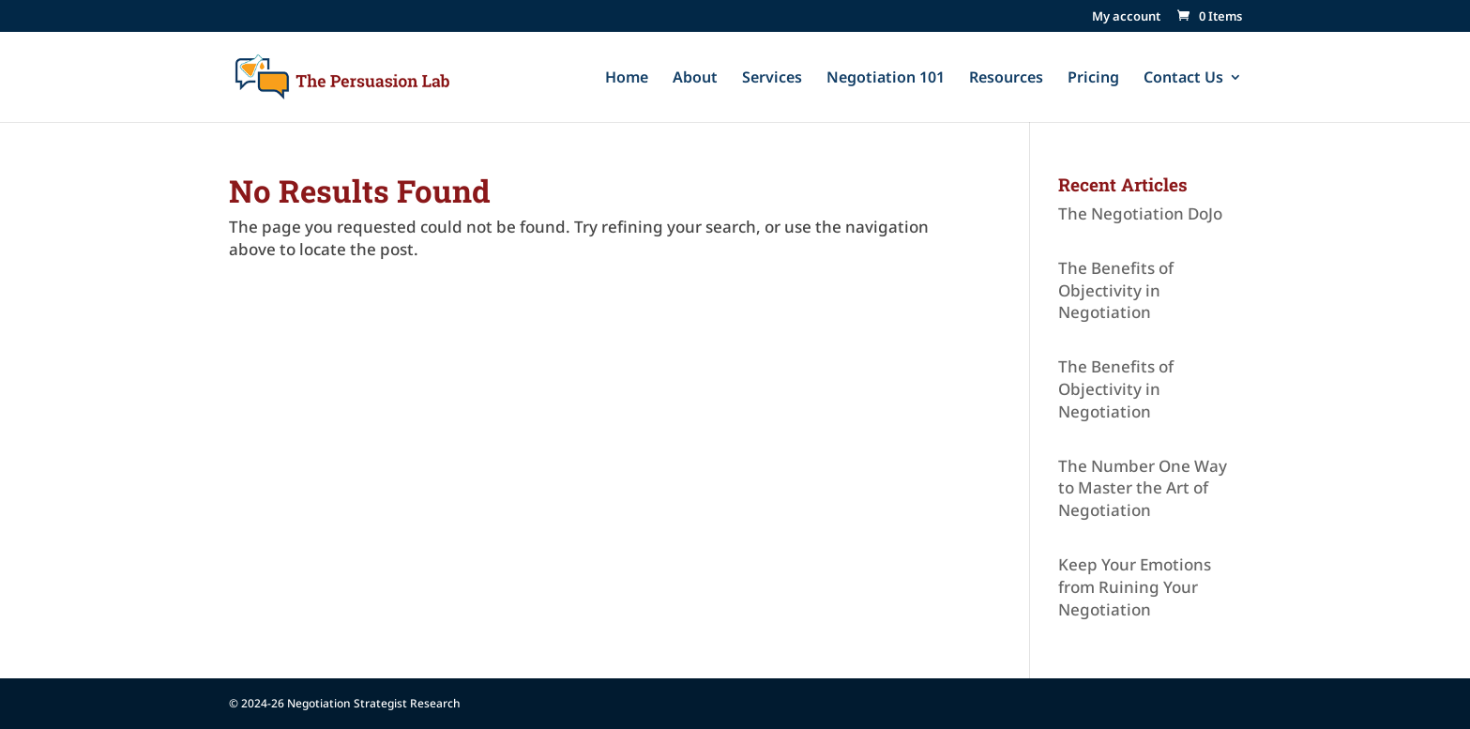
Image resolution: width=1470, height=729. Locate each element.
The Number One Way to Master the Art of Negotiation (1142, 488)
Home (626, 78)
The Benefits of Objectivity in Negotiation (1116, 290)
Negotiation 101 (885, 78)
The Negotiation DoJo (1140, 213)
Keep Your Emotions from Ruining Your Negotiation (1134, 587)
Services (772, 78)
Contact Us (1183, 78)
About (695, 78)
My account (1126, 17)
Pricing (1093, 78)
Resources (1006, 78)
